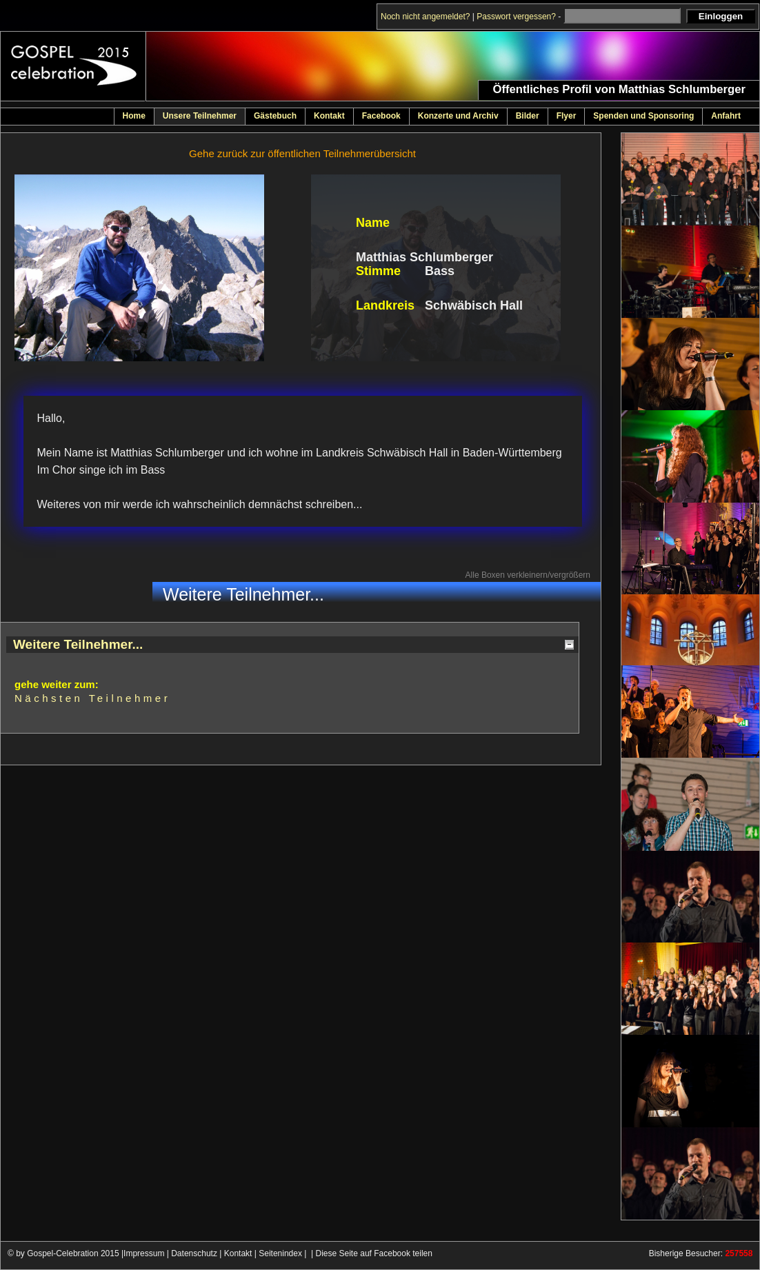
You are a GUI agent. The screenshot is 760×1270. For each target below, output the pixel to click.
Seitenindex (280, 1253)
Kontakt (238, 1253)
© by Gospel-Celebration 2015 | (65, 1253)
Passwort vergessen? (516, 16)
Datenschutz (194, 1253)
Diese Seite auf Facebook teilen (374, 1253)
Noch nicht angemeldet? (425, 16)
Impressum (143, 1253)
